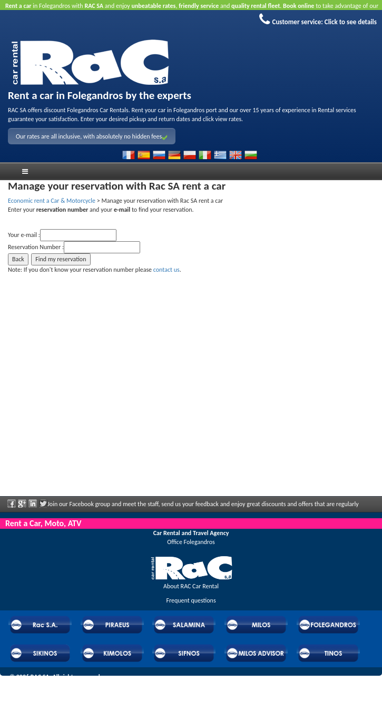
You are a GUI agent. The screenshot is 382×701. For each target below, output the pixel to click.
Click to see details (351, 22)
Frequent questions (191, 600)
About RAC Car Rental (191, 586)
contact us (166, 269)
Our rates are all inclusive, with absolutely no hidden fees (92, 136)
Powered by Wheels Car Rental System (58, 686)
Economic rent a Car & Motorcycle (51, 200)
